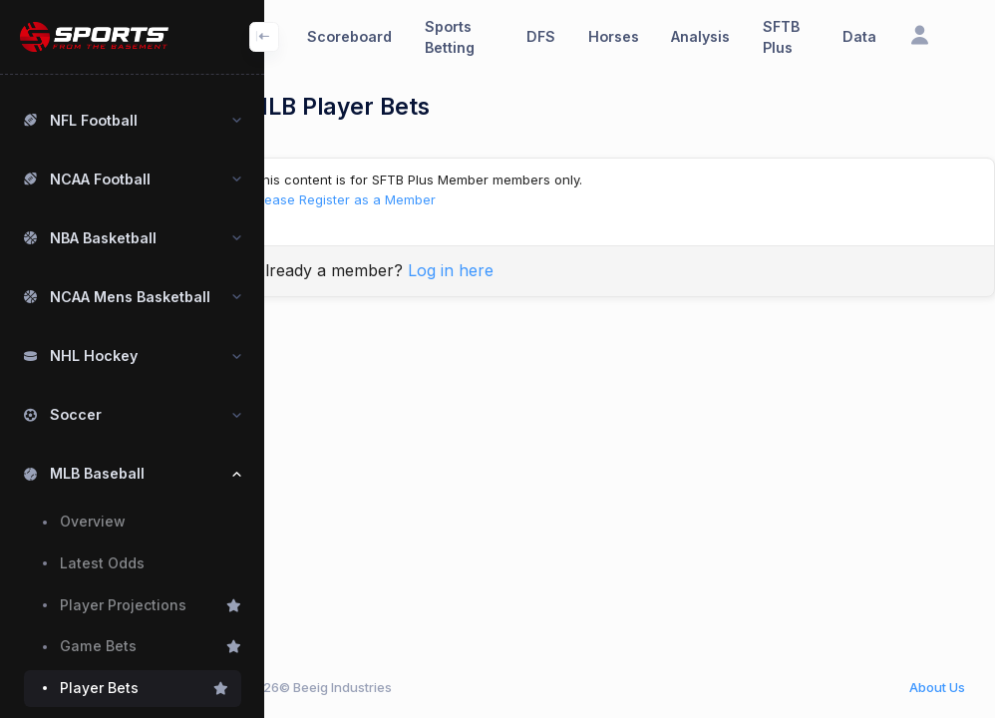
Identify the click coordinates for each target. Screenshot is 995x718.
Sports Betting (450, 37)
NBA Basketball (103, 237)
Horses (613, 36)
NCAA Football (100, 179)
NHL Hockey (94, 355)
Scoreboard (349, 36)
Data (859, 36)
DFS (540, 36)
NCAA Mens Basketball (130, 296)
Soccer (76, 414)
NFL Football (94, 120)
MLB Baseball (97, 473)
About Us (937, 687)
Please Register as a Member (392, 199)
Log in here (498, 270)
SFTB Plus (781, 37)
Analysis (700, 36)
